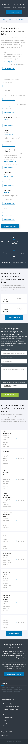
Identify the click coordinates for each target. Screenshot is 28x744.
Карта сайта (6, 725)
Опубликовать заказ (10, 394)
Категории (10, 19)
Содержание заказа (6, 365)
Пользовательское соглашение (11, 706)
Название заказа (5, 349)
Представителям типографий (10, 709)
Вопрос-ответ (6, 714)
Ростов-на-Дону (19, 19)
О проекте (5, 720)
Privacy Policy (18, 741)
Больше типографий (10, 226)
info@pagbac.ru (5, 732)
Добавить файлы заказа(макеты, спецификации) (13, 382)
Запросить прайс (9, 68)
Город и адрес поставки (7, 357)
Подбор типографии (8, 717)
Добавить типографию (14, 674)
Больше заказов (14, 633)
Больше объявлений (14, 317)
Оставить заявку (14, 12)
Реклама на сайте (7, 712)
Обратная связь (5, 735)
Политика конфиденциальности (11, 703)
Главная (3, 19)
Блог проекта (6, 723)
